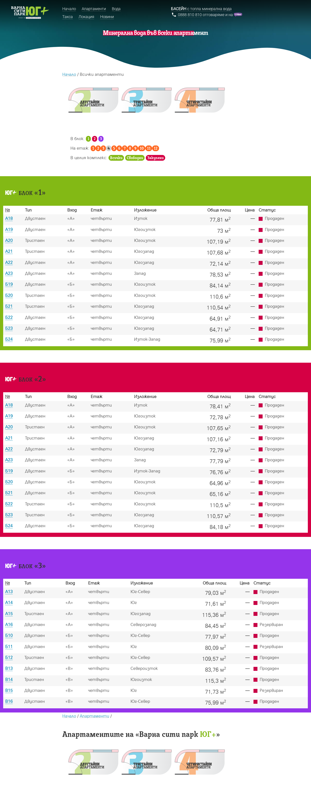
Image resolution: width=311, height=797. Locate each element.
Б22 (9, 317)
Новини (107, 16)
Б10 (9, 635)
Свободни (135, 158)
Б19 (9, 284)
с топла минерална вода (201, 9)
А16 (9, 624)
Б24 (9, 339)
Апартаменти (94, 715)
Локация (86, 16)
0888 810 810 (190, 14)
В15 (9, 690)
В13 (9, 668)
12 (155, 148)
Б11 (9, 646)
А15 (9, 613)
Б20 (9, 295)
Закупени (155, 158)
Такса (67, 16)
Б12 (9, 657)
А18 (9, 218)
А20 (9, 240)
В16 (9, 701)
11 (149, 148)
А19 (9, 229)
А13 (9, 591)
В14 (9, 679)
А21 (9, 251)
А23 (9, 273)
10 (142, 148)
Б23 (9, 328)
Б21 (9, 306)
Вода (116, 9)
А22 (9, 262)
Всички (116, 158)
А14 (9, 602)
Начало (69, 74)
